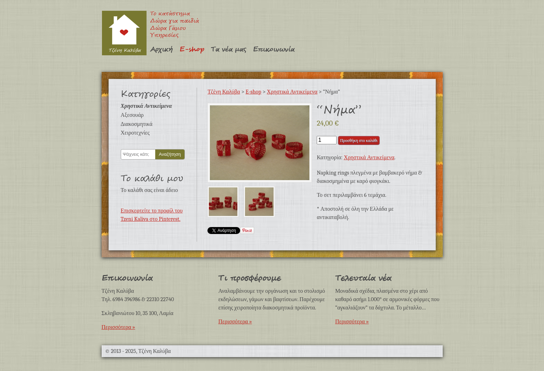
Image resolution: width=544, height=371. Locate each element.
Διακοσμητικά (136, 124)
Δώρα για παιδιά (174, 21)
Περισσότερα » (118, 327)
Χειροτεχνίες (135, 133)
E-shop (192, 49)
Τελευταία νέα (363, 278)
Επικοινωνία (273, 49)
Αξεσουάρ (132, 115)
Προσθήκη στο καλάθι (358, 140)
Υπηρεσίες (164, 35)
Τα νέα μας (228, 49)
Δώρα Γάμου (168, 28)
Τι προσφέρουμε (249, 278)
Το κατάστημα (170, 14)
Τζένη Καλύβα (124, 32)
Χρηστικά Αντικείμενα (146, 106)
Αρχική (161, 49)
